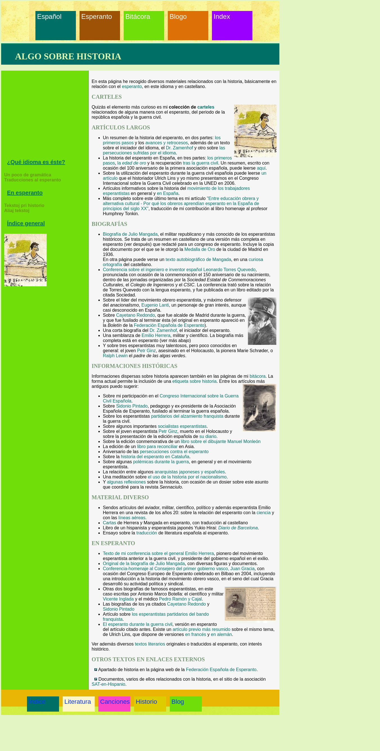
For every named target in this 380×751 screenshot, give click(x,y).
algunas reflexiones (126, 482)
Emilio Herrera (156, 335)
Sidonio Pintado (132, 406)
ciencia (264, 512)
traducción (146, 532)
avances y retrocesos (166, 142)
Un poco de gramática (27, 174)
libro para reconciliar (157, 446)
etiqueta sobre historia (194, 381)
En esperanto (25, 193)
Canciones (113, 701)
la (131, 163)
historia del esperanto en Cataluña (155, 456)
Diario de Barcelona (238, 527)
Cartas (109, 522)
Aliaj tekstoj (17, 210)
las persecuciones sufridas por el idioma (164, 150)
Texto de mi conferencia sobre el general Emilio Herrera (158, 553)
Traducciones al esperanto (32, 179)
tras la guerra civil (200, 163)
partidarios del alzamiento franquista (187, 416)
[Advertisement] (46, 117)
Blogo (178, 16)
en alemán (221, 634)
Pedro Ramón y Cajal (180, 599)
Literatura (77, 701)
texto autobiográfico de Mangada (198, 259)
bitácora (258, 376)
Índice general (26, 223)
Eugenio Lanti (155, 305)
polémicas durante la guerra (161, 461)
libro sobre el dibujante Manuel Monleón (221, 441)
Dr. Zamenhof (179, 147)
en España (167, 193)
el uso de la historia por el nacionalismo (187, 477)
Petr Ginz (146, 350)
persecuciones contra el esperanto (174, 451)
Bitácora (137, 16)
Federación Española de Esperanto (169, 325)
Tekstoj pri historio (24, 205)
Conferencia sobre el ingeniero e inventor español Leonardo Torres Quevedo (179, 269)
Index (222, 16)
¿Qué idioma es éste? (36, 162)
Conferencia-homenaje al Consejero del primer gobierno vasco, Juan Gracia (179, 568)
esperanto (132, 86)
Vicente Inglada (118, 599)
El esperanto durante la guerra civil (137, 624)
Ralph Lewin (115, 355)
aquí (261, 168)
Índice (37, 701)
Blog (177, 701)
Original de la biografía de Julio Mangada (144, 563)
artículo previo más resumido (201, 629)
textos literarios (150, 644)
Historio (146, 701)
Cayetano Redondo (135, 315)
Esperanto (94, 16)
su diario (207, 436)
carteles (205, 107)
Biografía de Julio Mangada (130, 234)
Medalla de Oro (199, 249)
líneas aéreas (131, 517)
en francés (195, 634)
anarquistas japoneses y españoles (190, 471)
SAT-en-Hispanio (108, 684)
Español (49, 16)
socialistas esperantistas (182, 426)
